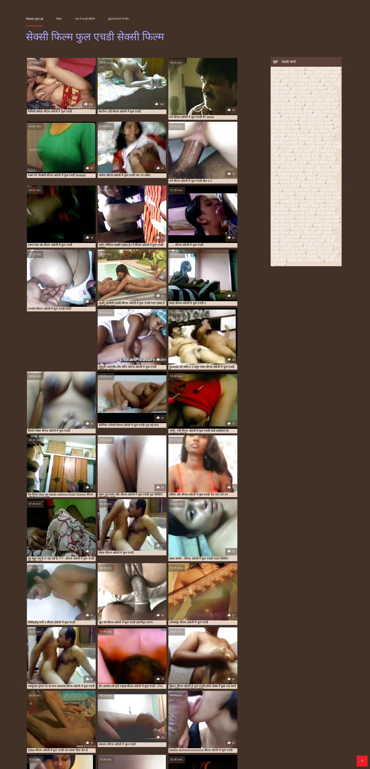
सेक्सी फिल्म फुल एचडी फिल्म (254, 751)
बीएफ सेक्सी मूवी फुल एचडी (313, 746)
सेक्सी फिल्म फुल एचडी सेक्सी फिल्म (224, 759)
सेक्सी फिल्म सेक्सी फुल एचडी (302, 241)
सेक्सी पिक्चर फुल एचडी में (67, 751)
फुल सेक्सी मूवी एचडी (315, 120)
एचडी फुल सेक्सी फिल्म (323, 69)
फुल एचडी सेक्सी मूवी (286, 108)
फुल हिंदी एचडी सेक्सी (317, 128)
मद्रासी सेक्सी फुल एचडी (187, 749)
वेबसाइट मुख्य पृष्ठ (34, 18)
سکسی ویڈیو (106, 759)
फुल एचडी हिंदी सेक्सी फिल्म (180, 743)
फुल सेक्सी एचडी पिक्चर (234, 743)
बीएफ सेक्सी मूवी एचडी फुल (301, 147)
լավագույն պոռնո (166, 759)
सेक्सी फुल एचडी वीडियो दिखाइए (294, 257)
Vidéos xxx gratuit (82, 759)
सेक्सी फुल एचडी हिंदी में (305, 261)
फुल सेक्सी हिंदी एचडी (316, 124)
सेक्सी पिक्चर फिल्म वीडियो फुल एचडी (304, 177)
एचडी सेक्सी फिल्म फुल (287, 73)
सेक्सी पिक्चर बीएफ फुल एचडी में (100, 751)
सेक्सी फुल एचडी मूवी (323, 253)
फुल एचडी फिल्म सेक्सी (323, 73)
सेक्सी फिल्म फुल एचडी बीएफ (302, 202)
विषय (58, 18)
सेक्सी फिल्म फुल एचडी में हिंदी (313, 210)
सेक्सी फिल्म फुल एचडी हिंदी (291, 225)
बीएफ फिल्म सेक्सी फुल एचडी (143, 746)
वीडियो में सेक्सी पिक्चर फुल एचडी (305, 167)
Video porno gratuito (133, 759)
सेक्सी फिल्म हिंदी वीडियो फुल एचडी (306, 249)
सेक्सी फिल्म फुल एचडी (287, 198)
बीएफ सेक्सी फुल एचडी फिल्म (250, 746)
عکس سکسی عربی (37, 762)
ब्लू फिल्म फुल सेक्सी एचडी (300, 155)
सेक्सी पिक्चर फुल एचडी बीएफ (303, 182)
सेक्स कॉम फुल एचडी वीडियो (254, 749)
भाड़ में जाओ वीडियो (85, 18)
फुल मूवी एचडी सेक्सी (296, 112)
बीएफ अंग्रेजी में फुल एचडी (289, 132)
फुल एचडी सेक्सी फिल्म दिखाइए (302, 91)
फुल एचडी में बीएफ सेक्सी (289, 77)
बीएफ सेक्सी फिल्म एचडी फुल (301, 141)
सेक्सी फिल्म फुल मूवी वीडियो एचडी (296, 233)
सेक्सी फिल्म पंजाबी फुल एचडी (318, 194)
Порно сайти (35, 759)
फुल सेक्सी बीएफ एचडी (295, 743)
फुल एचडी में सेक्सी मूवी (306, 85)
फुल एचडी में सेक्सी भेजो (232, 741)
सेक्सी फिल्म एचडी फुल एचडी (161, 751)
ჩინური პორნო (193, 759)
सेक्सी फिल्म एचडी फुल (301, 190)
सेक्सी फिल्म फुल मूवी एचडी (312, 229)
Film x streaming (286, 759)
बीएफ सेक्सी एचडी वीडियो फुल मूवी (296, 139)
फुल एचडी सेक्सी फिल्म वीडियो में (314, 100)
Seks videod (56, 759)
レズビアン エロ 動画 (258, 759)
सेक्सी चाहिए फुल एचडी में (297, 175)
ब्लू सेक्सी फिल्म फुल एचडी (316, 159)
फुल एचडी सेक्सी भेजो (322, 104)
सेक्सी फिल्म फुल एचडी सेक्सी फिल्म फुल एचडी (305, 222)
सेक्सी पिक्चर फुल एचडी (313, 749)
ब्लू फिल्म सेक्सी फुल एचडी (101, 749)
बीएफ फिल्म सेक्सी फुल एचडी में (310, 135)
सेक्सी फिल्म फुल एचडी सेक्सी (317, 218)
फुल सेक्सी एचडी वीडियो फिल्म (304, 116)
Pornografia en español (320, 759)
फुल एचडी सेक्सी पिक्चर (287, 741)
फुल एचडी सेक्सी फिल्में (287, 104)
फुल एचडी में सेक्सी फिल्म (301, 81)
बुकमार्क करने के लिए (118, 18)
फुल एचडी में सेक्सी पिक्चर (174, 741)
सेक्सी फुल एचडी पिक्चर (288, 253)
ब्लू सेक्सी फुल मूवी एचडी (289, 163)
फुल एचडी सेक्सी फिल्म (308, 89)
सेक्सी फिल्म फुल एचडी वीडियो (293, 214)
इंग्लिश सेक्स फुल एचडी (287, 69)
